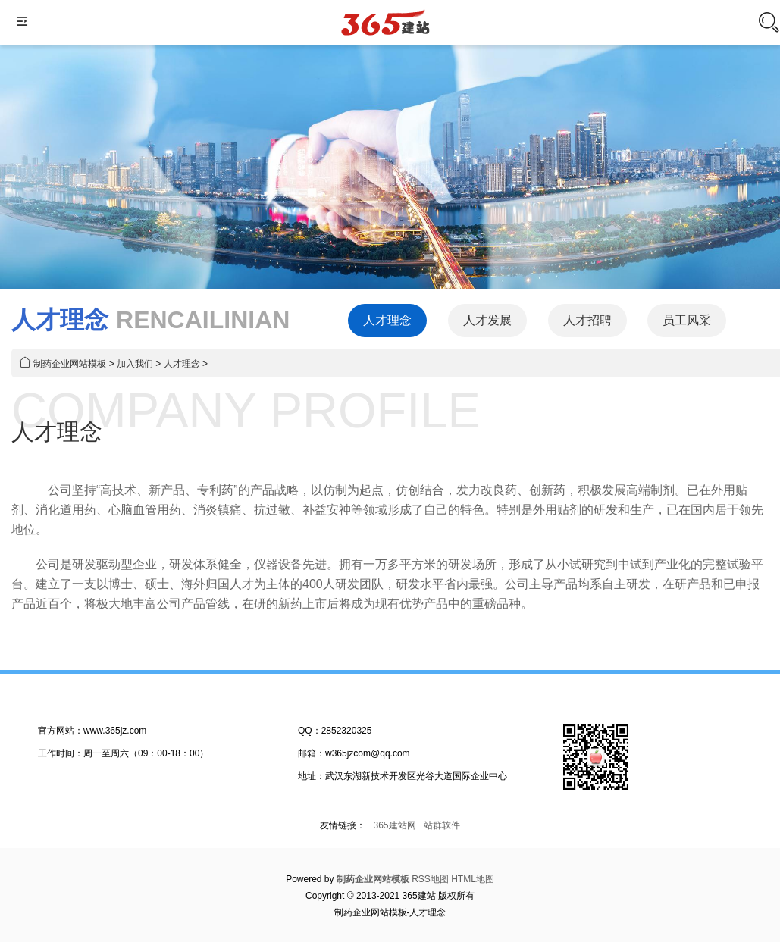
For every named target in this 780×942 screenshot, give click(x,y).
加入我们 (135, 363)
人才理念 (387, 320)
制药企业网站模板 (69, 363)
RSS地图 (430, 879)
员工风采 (687, 320)
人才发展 (487, 320)
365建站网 (394, 825)
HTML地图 (472, 879)
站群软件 (442, 825)
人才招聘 (587, 320)
